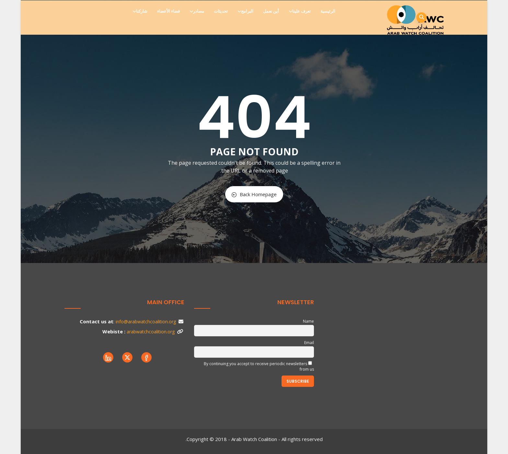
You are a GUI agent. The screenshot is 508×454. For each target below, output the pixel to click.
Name (308, 321)
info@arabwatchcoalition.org (146, 321)
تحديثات (221, 11)
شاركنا (140, 11)
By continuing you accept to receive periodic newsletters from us (259, 366)
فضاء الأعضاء (168, 11)
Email (309, 342)
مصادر (197, 11)
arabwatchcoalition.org (151, 332)
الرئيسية (327, 11)
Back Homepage (254, 194)
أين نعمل (271, 11)
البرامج (245, 11)
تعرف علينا (300, 11)
